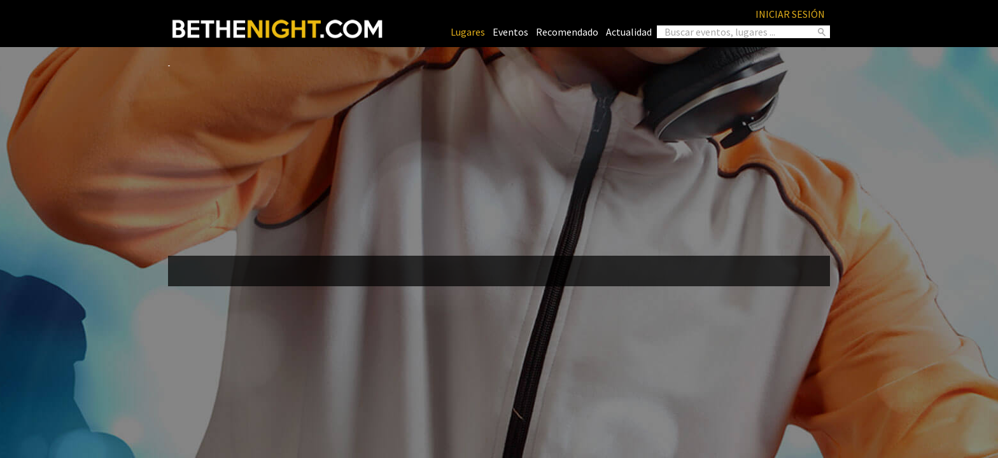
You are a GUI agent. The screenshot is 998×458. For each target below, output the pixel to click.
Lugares (468, 31)
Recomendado (567, 31)
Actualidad (629, 31)
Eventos (510, 31)
